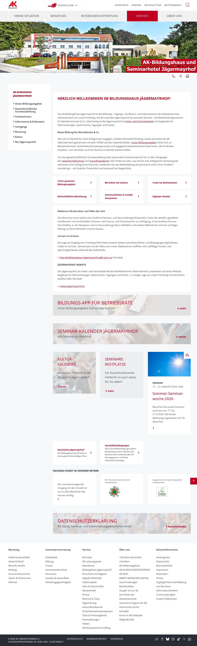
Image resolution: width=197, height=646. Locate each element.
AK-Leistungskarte (91, 561)
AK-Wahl (123, 573)
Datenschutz (162, 561)
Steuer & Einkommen (19, 578)
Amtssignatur (163, 557)
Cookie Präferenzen (166, 598)
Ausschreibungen (128, 582)
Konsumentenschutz (19, 573)
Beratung (58, 16)
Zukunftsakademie (99, 160)
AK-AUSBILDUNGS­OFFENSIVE (134, 569)
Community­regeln (165, 594)
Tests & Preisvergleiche (94, 615)
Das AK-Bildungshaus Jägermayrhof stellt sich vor (86, 257)
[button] (187, 4)
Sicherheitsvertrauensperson (97, 611)
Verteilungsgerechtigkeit (58, 582)
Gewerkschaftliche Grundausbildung (26, 110)
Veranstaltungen (91, 619)
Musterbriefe (89, 590)
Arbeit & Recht (16, 561)
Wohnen (12, 582)
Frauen (49, 565)
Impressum (162, 569)
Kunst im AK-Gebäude (130, 615)
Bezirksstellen (126, 586)
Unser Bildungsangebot (28, 103)
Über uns (174, 16)
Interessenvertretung (99, 16)
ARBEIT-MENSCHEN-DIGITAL (134, 578)
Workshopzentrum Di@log (96, 627)
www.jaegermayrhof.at (72, 286)
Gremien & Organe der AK (133, 602)
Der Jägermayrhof (25, 141)
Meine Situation (26, 16)
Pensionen (50, 573)
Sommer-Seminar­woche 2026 (168, 396)
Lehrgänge (21, 126)
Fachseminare (23, 116)
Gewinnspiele (89, 582)
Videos (85, 623)
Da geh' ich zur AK (128, 590)
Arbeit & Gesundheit (19, 557)
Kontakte (122, 5)
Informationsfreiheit (166, 590)
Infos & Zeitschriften (93, 586)
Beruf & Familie (16, 565)
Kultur (19, 136)
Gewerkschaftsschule (73, 160)
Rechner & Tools (91, 598)
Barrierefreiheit (164, 565)
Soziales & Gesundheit (57, 578)
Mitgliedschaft (126, 619)
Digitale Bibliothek (92, 578)
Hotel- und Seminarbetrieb (139, 121)
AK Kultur (87, 557)
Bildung (12, 569)
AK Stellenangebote (129, 565)
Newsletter (152, 5)
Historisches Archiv (129, 607)
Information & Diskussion (29, 121)
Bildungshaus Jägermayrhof (97, 569)
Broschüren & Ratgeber (94, 573)
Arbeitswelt (51, 557)
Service (142, 16)
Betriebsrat (173, 5)
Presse (136, 5)
